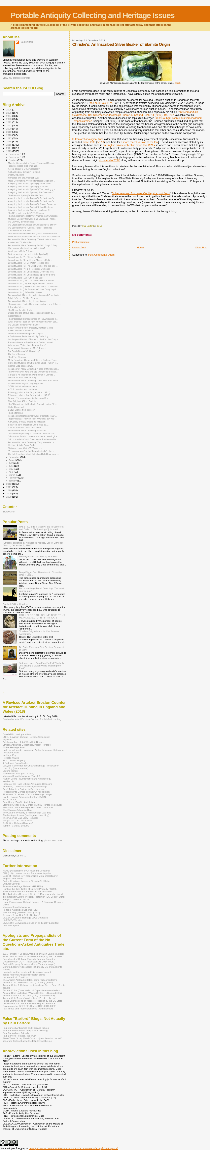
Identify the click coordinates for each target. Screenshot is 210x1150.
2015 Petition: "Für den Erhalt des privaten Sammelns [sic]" (33, 953)
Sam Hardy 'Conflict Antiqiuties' (19, 802)
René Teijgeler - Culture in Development (23, 789)
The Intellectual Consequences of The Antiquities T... (33, 319)
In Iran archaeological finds (87, 139)
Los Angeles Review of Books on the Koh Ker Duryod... (34, 339)
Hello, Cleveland (16, 407)
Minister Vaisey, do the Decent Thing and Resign (31, 163)
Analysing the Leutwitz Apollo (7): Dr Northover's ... (32, 201)
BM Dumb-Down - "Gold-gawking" (24, 351)
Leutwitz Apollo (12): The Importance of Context (30, 283)
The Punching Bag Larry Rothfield (20, 817)
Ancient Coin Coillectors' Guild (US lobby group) (28, 982)
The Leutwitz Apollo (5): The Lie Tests (25, 195)
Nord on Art (8, 781)
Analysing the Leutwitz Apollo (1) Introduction (29, 183)
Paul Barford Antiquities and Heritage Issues (26, 1028)
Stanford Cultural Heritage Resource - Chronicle (28, 807)
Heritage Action (11, 752)
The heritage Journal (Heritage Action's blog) (26, 815)
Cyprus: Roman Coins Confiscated (24, 427)
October (13, 160)
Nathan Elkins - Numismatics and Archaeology (27, 778)
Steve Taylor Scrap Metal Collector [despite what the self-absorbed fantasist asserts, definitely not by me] (32, 1039)
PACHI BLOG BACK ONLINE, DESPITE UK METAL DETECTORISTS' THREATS (42, 616)
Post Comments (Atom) (101, 254)
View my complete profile (16, 78)
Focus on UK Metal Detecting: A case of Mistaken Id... (33, 369)
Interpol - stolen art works (16, 899)
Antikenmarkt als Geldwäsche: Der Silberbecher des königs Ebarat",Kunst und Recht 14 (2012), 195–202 (135, 113)
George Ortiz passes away (20, 366)
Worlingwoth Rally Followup (21, 251)
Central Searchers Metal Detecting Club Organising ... (33, 454)
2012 (9, 484)
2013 (9, 151)
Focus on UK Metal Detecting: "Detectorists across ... (33, 239)
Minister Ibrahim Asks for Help (22, 377)
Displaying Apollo (16, 174)
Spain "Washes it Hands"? (20, 330)
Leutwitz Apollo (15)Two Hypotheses (25, 292)
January (13, 481)
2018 (9, 135)
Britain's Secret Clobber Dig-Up (23, 298)
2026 (9, 109)
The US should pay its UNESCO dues (26, 213)
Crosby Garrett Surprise (19, 230)
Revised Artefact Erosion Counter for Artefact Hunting (32, 719)
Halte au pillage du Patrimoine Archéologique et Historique (33, 750)
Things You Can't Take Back (17, 820)
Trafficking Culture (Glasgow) (18, 823)
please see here (53, 840)
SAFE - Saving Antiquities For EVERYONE (25, 797)
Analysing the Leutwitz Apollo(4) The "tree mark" (31, 192)
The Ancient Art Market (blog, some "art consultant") (30, 980)
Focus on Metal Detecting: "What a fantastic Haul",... (33, 416)
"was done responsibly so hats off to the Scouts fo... (32, 433)
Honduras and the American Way (23, 178)
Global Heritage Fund (14, 747)
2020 (9, 128)
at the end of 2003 (109, 160)
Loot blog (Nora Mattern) (15, 768)
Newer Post (79, 247)
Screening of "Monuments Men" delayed (27, 348)
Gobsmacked (14, 316)
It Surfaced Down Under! (15, 763)
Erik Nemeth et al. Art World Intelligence (23, 742)
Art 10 (100, 142)
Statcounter (9, 511)
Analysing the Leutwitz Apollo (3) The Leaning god (31, 189)
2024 (9, 116)
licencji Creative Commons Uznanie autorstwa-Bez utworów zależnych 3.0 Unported (73, 1148)
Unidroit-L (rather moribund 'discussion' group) (27, 972)
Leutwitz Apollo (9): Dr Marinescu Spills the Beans (31, 274)
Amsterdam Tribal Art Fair (20, 242)
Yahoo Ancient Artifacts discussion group (24, 974)
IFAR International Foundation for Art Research (27, 891)
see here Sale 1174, (101, 102)
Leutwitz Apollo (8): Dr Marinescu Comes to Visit (31, 271)
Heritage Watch (11, 757)
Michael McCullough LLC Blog (18, 773)
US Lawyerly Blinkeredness (21, 221)
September (15, 457)
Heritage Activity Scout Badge (22, 445)
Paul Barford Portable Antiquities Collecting (25, 1030)
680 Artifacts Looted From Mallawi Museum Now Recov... (35, 236)
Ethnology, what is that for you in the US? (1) (29, 392)
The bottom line (15, 413)
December (14, 154)
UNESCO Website (12, 920)
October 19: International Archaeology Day (28, 398)
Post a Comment (80, 242)
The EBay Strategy (17, 357)
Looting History (10, 770)
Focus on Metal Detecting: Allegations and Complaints (33, 295)
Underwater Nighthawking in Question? (26, 248)
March (12, 475)
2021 (9, 125)
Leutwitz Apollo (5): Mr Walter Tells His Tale (28, 263)
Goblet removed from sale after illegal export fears (141, 193)
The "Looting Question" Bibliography (21, 912)
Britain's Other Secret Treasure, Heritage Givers (30, 328)
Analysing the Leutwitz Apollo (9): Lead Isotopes (30, 207)
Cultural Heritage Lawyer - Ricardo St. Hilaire (26, 881)
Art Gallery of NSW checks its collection (26, 421)
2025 (9, 112)
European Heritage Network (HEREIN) (23, 886)
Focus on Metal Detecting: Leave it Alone (27, 301)
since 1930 (89, 142)
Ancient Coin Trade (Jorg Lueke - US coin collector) (29, 998)
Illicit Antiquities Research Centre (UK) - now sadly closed (33, 894)
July (11, 463)
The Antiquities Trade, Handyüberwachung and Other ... (34, 304)
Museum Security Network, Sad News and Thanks (32, 219)
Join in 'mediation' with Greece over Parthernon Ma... (33, 439)
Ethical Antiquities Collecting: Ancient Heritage (27, 744)
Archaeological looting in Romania (24, 172)
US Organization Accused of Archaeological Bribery (32, 224)
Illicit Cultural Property (14, 760)
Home (140, 247)
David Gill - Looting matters (17, 734)
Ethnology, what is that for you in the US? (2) (29, 395)
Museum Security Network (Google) (21, 776)
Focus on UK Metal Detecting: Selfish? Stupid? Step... (33, 245)
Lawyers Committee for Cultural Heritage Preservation (31, 765)
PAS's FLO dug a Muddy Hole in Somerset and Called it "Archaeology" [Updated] (41, 528)
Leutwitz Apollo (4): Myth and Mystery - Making (30, 260)
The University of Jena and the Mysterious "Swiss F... (33, 371)
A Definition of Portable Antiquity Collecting (28, 336)
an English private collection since (129, 145)
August (12, 460)
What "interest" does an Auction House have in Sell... (33, 321)
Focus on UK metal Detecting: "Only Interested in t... (32, 442)
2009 (9, 493)
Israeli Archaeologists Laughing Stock (25, 383)
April (11, 472)
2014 (9, 148)
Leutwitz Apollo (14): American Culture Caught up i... (32, 289)
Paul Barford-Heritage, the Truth (19, 1035)
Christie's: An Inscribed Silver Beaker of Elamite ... (31, 374)
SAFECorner (9, 799)
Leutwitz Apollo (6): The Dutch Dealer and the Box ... (33, 266)
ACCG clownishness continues (22, 389)
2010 (9, 490)
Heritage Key (9, 755)
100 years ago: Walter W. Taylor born (25, 448)
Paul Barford (27, 42)
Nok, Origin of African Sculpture (23, 401)
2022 (9, 122)
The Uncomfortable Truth (20, 310)
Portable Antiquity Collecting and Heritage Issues (92, 15)
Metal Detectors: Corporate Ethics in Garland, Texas (32, 360)
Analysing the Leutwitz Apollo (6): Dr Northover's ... (32, 198)
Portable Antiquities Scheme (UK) (20, 909)
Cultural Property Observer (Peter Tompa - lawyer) (29, 964)
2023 (9, 119)
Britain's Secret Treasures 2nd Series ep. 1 (28, 424)
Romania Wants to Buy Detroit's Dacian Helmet (30, 342)
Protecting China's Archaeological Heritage (25, 786)
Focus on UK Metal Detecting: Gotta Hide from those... (34, 380)
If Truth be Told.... (16, 307)
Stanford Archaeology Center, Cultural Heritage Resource (33, 804)
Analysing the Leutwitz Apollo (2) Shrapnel (28, 186)
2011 (9, 487)
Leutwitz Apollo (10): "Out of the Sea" (25, 278)
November (14, 157)
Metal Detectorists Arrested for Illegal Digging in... (31, 181)
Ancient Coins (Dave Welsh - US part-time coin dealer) (31, 990)
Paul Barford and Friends (16, 1033)
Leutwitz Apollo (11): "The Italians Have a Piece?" (31, 280)
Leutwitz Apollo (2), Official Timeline (25, 257)
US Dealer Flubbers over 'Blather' (24, 324)
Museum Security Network (16, 907)
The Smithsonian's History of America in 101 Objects (33, 216)
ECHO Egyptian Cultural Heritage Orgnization (26, 737)
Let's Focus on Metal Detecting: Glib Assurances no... (33, 233)
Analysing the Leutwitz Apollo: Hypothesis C (28, 210)
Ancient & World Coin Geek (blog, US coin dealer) (29, 995)
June (11, 466)
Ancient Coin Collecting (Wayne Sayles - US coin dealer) (32, 993)
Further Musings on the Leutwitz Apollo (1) (28, 254)
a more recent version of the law (139, 142)
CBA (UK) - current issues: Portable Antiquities (27, 873)
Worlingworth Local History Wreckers (38, 556)
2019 (9, 132)
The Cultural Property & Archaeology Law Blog (27, 812)
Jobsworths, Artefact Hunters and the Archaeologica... (33, 436)
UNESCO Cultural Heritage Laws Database (25, 917)
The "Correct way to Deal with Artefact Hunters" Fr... (32, 404)
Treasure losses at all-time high (23, 166)
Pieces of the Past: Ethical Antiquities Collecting (27, 784)
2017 (9, 138)
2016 (9, 141)
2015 (9, 144)
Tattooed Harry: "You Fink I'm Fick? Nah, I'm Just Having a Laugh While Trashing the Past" (42, 665)
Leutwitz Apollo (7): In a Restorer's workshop (29, 269)
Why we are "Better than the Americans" (27, 345)
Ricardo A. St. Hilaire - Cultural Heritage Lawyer (27, 794)
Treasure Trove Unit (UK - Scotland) (21, 915)
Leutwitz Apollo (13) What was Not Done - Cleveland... (33, 286)
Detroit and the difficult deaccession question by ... (32, 313)
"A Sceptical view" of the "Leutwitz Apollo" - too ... (31, 451)
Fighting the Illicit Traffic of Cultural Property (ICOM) (30, 889)
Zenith (178, 83)
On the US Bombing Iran (15, 604)
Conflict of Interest (16, 354)
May (11, 469)
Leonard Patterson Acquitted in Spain (25, 333)
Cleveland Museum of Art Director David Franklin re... (33, 363)
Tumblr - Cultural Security (16, 825)
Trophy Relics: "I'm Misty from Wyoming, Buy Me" (31, 418)
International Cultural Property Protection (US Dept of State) (34, 896)
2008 (9, 496)
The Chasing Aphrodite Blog (17, 810)
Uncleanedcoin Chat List (15, 977)
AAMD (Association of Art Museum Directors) (26, 870)
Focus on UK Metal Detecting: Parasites (27, 430)
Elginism (7, 739)
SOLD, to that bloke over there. (22, 386)
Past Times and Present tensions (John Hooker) (28, 1008)
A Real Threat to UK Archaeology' (24, 169)
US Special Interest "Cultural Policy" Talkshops (30, 228)
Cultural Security (11, 883)
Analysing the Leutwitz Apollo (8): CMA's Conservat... (33, 204)
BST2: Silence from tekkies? (21, 410)
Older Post (201, 247)
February (14, 478)
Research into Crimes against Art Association (26, 791)
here (22, 855)
